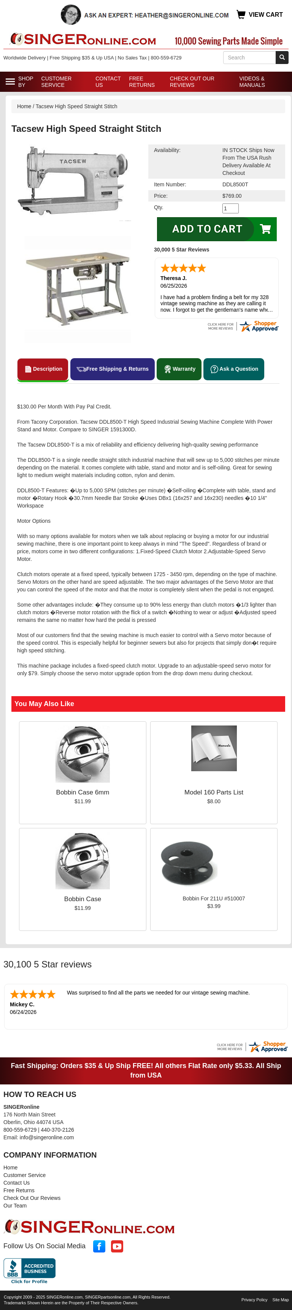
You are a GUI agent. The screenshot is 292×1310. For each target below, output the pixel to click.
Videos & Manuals (252, 81)
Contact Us (108, 81)
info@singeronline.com (47, 1137)
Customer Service (56, 81)
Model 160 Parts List (213, 792)
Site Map (281, 1299)
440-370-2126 (57, 1130)
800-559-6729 (19, 1130)
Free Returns (142, 81)
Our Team (15, 1206)
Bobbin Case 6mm (83, 792)
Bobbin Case (82, 899)
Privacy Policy (254, 1299)
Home (24, 106)
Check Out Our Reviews (192, 81)
